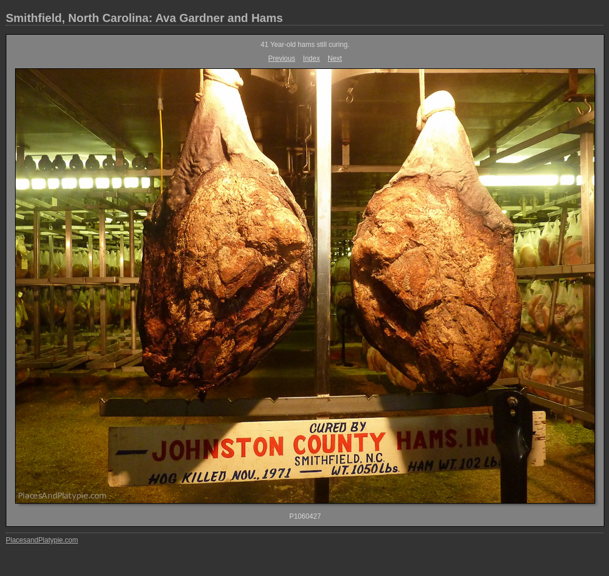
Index (311, 58)
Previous (281, 58)
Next (335, 58)
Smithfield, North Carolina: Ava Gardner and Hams (144, 18)
